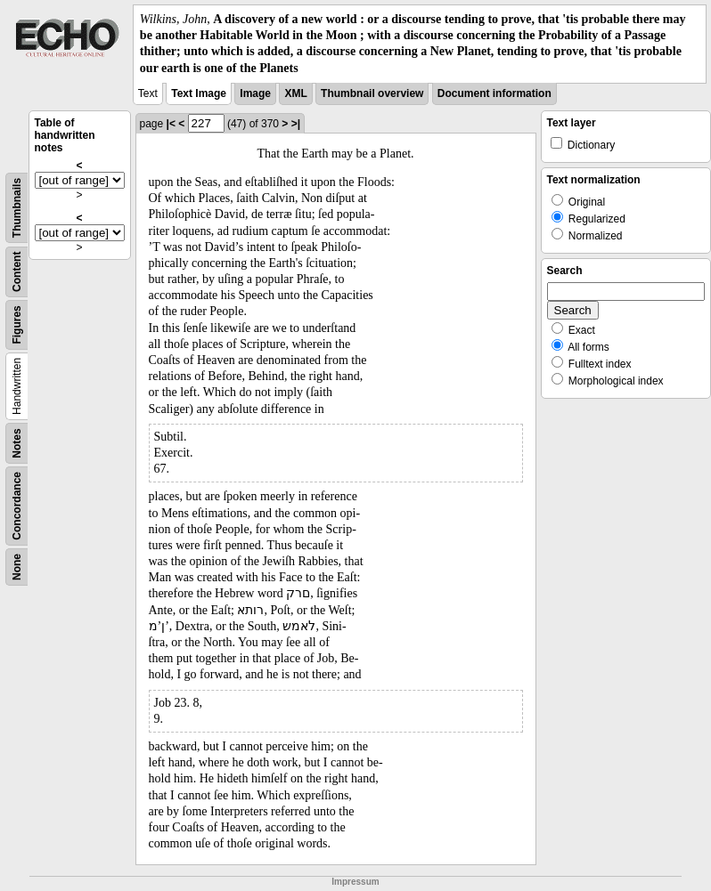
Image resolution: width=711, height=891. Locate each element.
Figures (17, 324)
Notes (17, 443)
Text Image (198, 93)
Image (255, 93)
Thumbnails (17, 208)
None (17, 567)
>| (295, 123)
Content (17, 271)
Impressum (355, 882)
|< (171, 123)
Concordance (17, 506)
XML (295, 93)
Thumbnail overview (372, 93)
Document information (494, 93)
